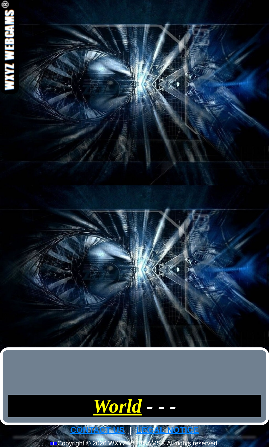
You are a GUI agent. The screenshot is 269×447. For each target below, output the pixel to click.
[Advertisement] (134, 173)
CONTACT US (97, 430)
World (117, 406)
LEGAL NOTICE (167, 430)
